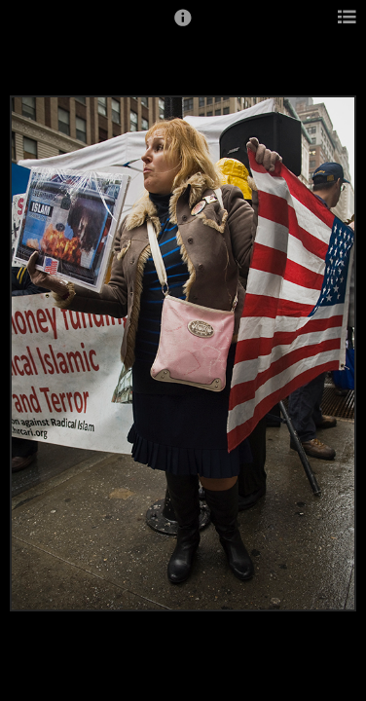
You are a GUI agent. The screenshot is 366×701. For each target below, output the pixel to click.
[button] (183, 26)
